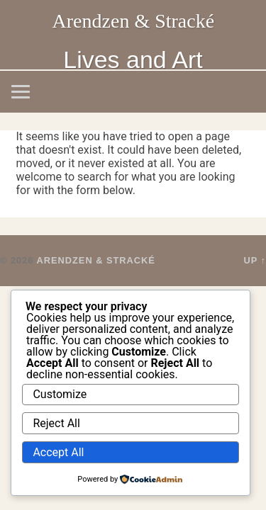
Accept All (58, 452)
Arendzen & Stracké (133, 21)
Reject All (56, 423)
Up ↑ (255, 260)
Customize (60, 394)
